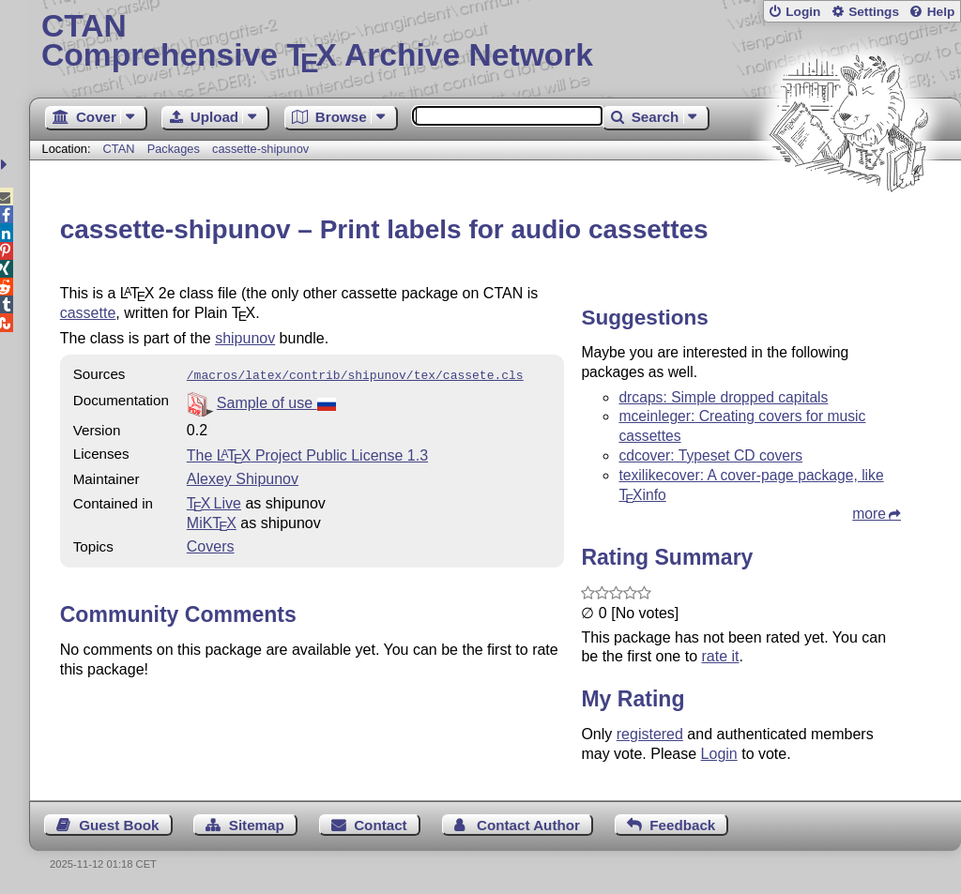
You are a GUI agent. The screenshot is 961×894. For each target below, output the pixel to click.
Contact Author (528, 825)
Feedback (682, 825)
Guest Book (119, 825)
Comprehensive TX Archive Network (495, 42)
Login (803, 12)
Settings (873, 12)
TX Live (214, 501)
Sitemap (256, 825)
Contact (380, 825)
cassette (88, 313)
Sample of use (276, 401)
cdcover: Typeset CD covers (710, 455)
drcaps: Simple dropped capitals (723, 397)
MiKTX (211, 521)
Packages (175, 149)
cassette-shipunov (260, 149)
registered (650, 734)
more (869, 514)
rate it (720, 656)
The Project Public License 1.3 (307, 454)
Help (941, 12)
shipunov (245, 338)
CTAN (119, 149)
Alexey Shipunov (242, 477)
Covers (211, 545)
